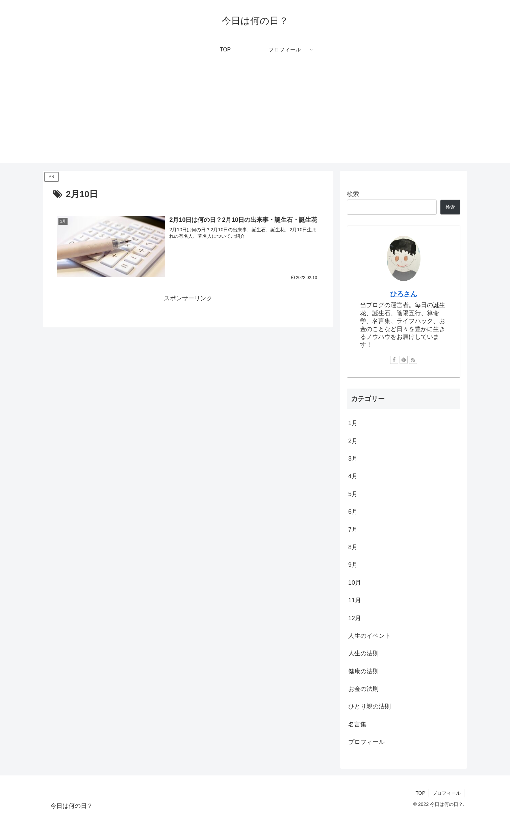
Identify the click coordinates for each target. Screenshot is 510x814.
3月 (353, 458)
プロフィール (366, 742)
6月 (353, 511)
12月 (354, 618)
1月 (353, 423)
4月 (353, 476)
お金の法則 (363, 688)
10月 (354, 582)
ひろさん (403, 294)
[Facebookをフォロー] (394, 360)
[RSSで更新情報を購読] (413, 360)
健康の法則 (363, 671)
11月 (354, 600)
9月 (353, 564)
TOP (420, 793)
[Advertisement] (255, 115)
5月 (353, 494)
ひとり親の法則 (369, 706)
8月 (353, 547)
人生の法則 (363, 653)
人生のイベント (369, 635)
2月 (353, 441)
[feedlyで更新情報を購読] (404, 360)
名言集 (357, 724)
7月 (353, 529)
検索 (353, 194)
